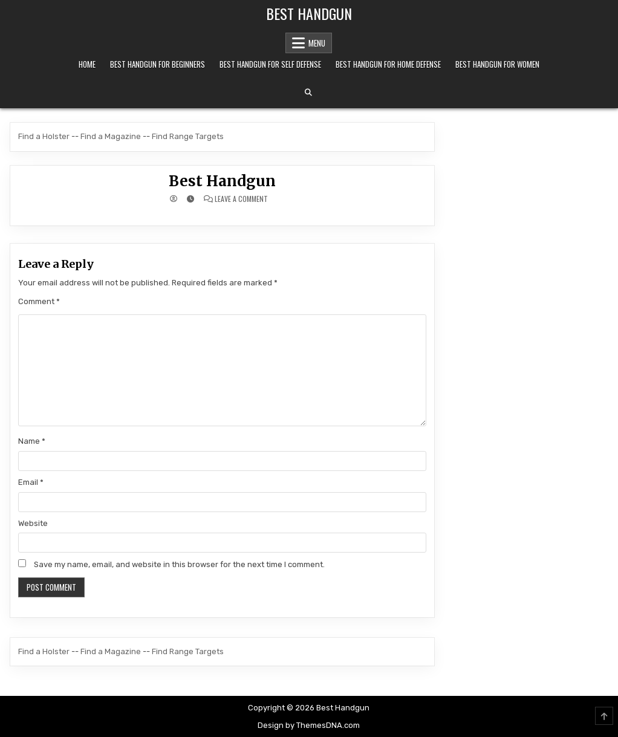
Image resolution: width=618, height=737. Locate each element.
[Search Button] (308, 92)
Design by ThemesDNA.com (309, 725)
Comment (39, 301)
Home (87, 64)
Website (33, 523)
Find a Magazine (110, 136)
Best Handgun (309, 13)
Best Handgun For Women (497, 64)
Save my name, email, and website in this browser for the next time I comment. (179, 564)
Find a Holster (44, 136)
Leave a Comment (241, 199)
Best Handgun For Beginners (157, 64)
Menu (316, 43)
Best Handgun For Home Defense (388, 64)
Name (31, 441)
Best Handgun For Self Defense (270, 64)
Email (31, 482)
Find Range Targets (188, 136)
